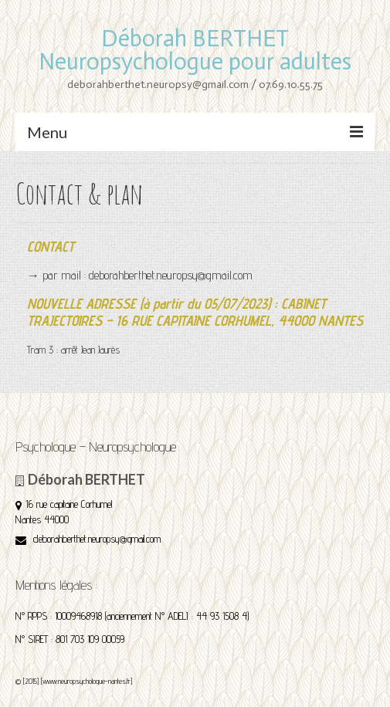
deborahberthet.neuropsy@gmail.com (88, 539)
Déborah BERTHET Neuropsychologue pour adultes (195, 50)
